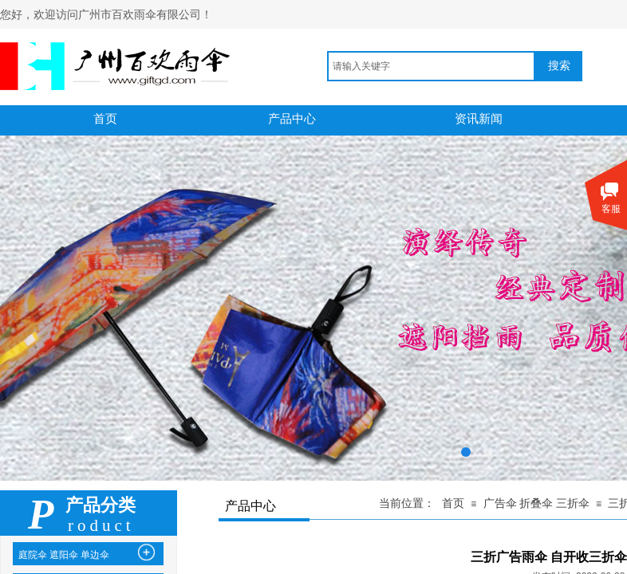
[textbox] (431, 66)
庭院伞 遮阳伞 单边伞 (63, 554)
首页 (453, 503)
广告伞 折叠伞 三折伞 (536, 503)
